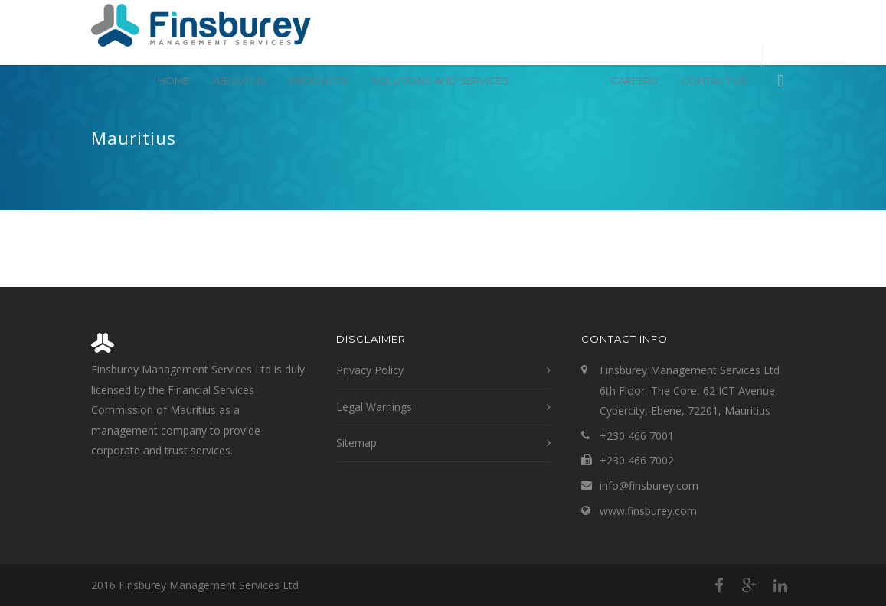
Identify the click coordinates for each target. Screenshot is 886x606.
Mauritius (559, 80)
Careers (634, 80)
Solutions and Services (440, 80)
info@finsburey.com (649, 485)
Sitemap (356, 442)
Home (174, 80)
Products (318, 80)
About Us (239, 80)
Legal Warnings (374, 406)
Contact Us (714, 80)
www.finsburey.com (648, 510)
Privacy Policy (370, 370)
